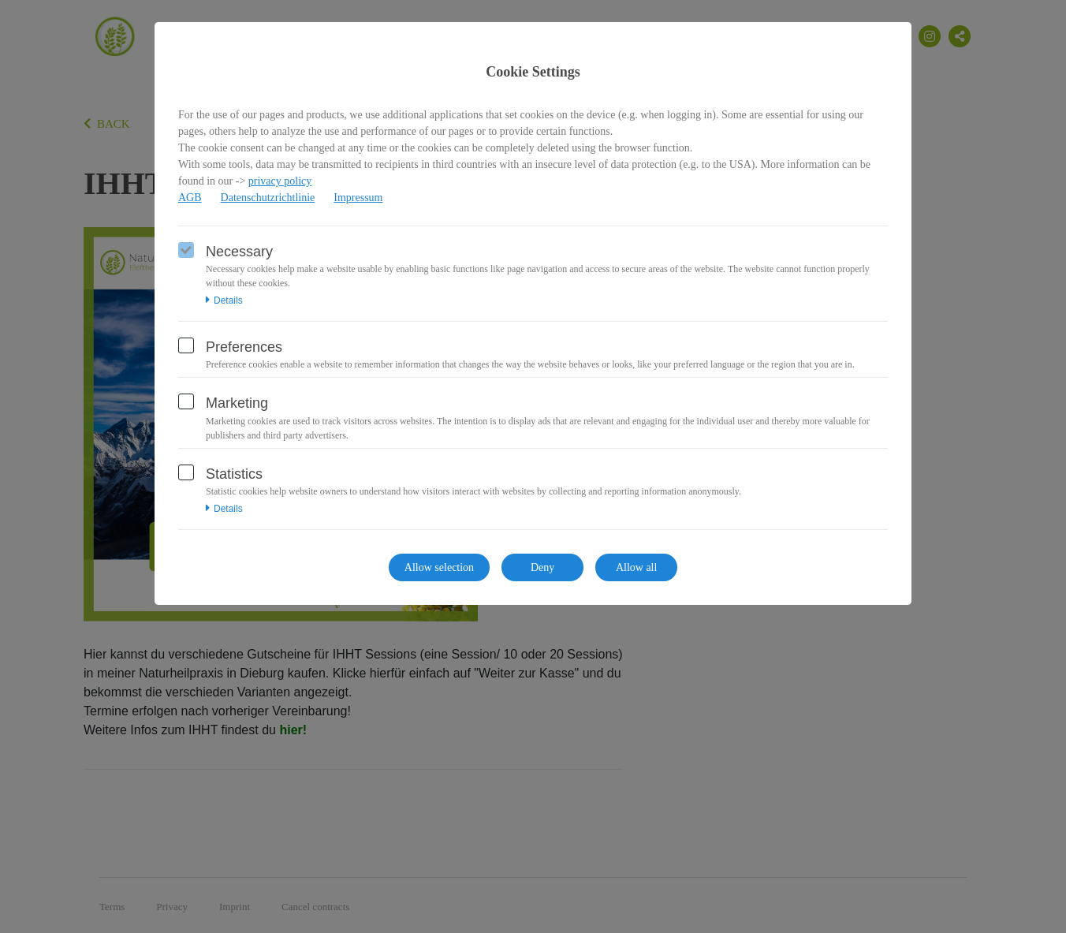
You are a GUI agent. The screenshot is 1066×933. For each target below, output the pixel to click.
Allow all (637, 567)
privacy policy (279, 181)
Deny (542, 567)
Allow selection (439, 567)
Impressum (358, 197)
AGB (190, 197)
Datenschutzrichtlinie (268, 197)
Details (224, 300)
